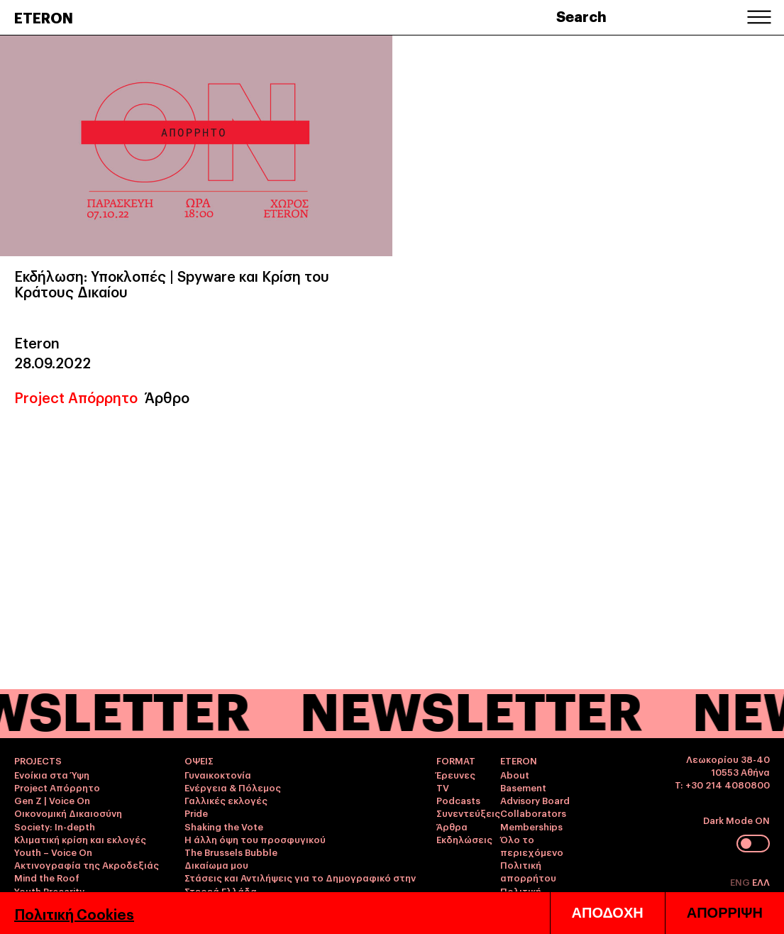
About (514, 774)
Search (581, 16)
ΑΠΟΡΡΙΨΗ (725, 913)
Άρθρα (452, 826)
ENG (741, 881)
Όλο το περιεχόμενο (531, 845)
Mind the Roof (46, 877)
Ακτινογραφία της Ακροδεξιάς (86, 864)
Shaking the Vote (223, 826)
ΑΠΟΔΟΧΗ (608, 913)
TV (442, 787)
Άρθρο (167, 397)
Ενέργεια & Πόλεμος (232, 787)
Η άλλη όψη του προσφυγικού (255, 839)
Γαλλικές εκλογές (225, 799)
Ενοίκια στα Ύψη (51, 774)
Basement (523, 787)
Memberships (531, 826)
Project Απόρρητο (76, 397)
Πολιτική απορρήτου (528, 871)
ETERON (43, 17)
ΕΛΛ (761, 881)
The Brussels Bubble (230, 851)
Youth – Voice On (53, 851)
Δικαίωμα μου (216, 864)
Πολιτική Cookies (74, 913)
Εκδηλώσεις (464, 839)
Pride (196, 812)
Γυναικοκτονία (217, 774)
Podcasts (458, 799)
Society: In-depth (54, 826)
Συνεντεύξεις (468, 812)
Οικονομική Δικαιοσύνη (68, 812)
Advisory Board (535, 799)
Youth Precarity (49, 890)
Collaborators (533, 812)
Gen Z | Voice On (52, 799)
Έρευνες (455, 774)
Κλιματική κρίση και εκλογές (80, 839)
